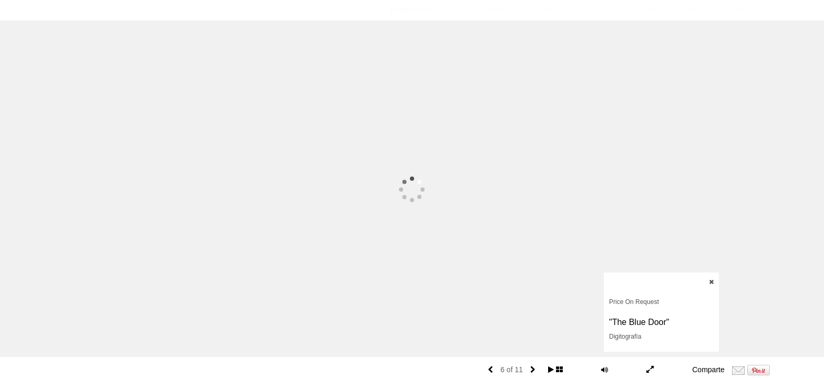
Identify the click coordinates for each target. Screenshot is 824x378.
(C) (792, 10)
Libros (608, 10)
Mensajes (695, 10)
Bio (455, 10)
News (648, 10)
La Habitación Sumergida (528, 10)
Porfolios (412, 10)
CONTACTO (751, 10)
